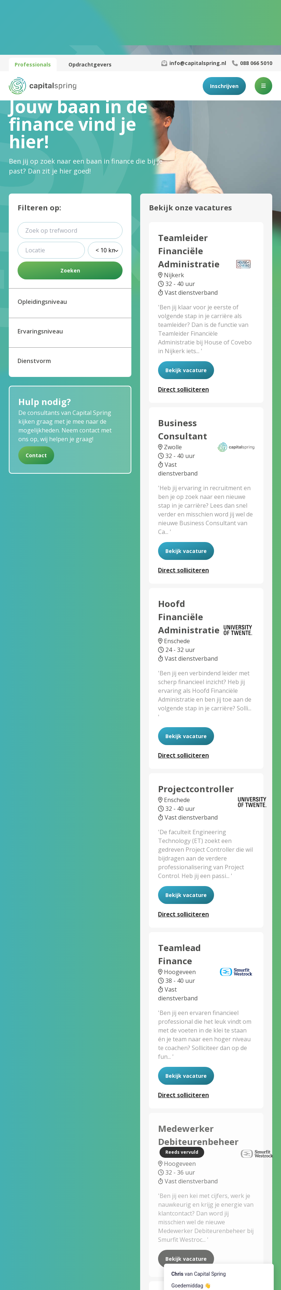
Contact (36, 400)
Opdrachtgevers (90, 9)
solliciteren (183, 335)
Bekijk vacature (186, 315)
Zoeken (70, 215)
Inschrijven (224, 31)
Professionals (33, 9)
